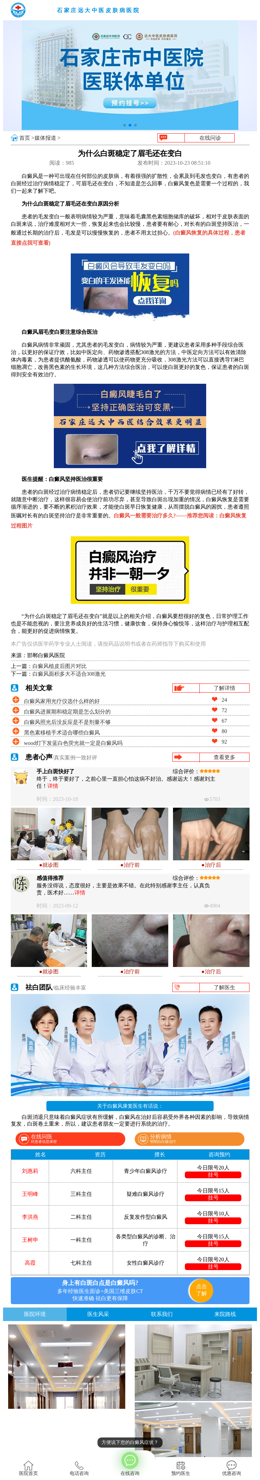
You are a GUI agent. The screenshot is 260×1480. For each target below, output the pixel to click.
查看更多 (224, 757)
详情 (52, 786)
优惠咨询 (231, 1468)
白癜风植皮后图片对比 (59, 666)
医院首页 (28, 1468)
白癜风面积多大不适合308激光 (69, 674)
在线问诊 (210, 138)
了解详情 (224, 688)
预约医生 (180, 1468)
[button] (124, 125)
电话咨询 (79, 1468)
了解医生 (224, 987)
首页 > (27, 138)
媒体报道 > (48, 138)
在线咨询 (130, 1463)
